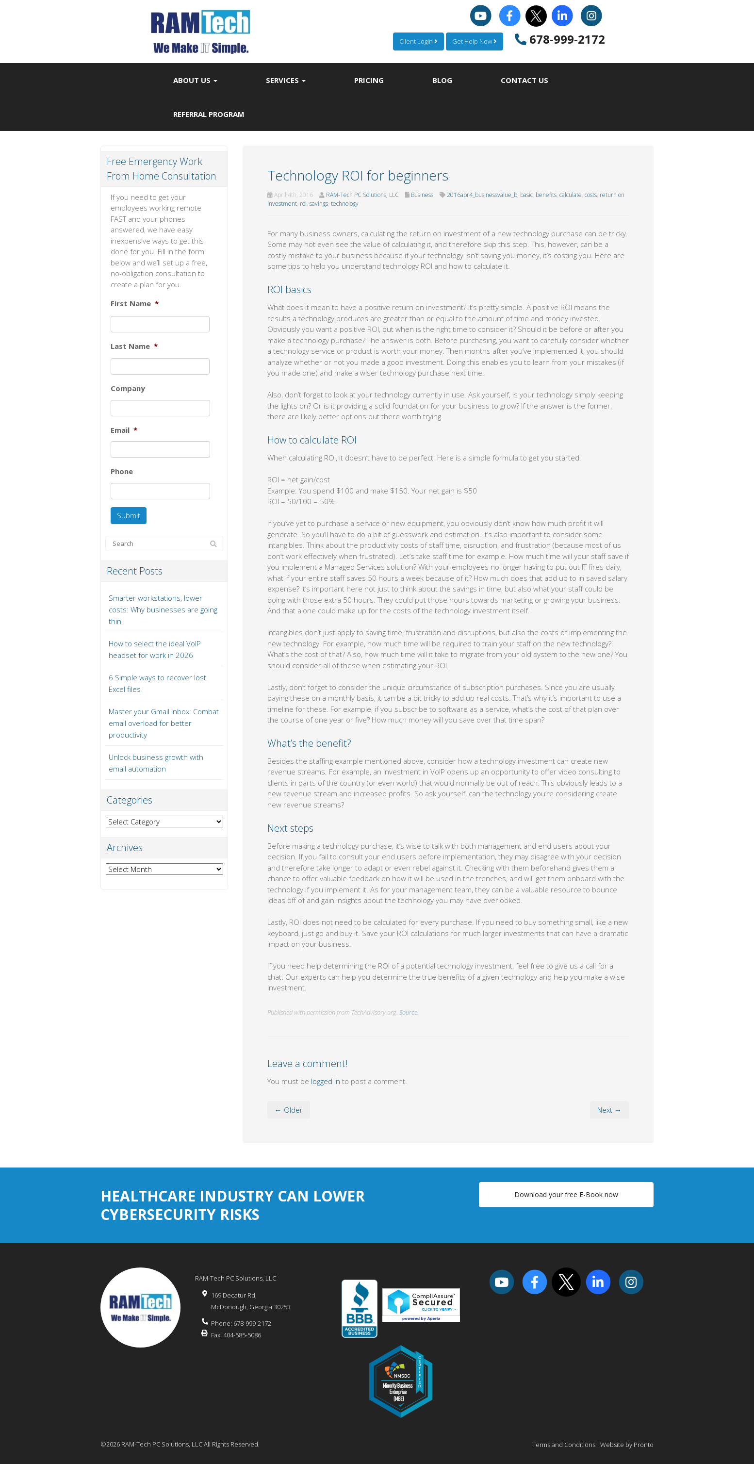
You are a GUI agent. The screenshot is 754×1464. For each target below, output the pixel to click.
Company (128, 388)
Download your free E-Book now (566, 1194)
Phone (122, 471)
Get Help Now (474, 41)
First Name (135, 303)
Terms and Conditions (563, 1444)
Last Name (134, 346)
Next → (609, 1110)
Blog (442, 80)
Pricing (369, 80)
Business (422, 195)
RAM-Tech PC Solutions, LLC (362, 195)
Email (124, 430)
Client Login (418, 41)
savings (319, 203)
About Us (195, 80)
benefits (546, 195)
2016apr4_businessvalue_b (482, 195)
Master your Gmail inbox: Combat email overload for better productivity (164, 723)
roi (303, 203)
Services (286, 80)
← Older (289, 1110)
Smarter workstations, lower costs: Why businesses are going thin (163, 609)
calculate (570, 195)
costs (591, 195)
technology (345, 203)
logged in (325, 1081)
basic (526, 195)
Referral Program (209, 114)
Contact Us (524, 80)
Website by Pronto (627, 1444)
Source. (409, 1012)
